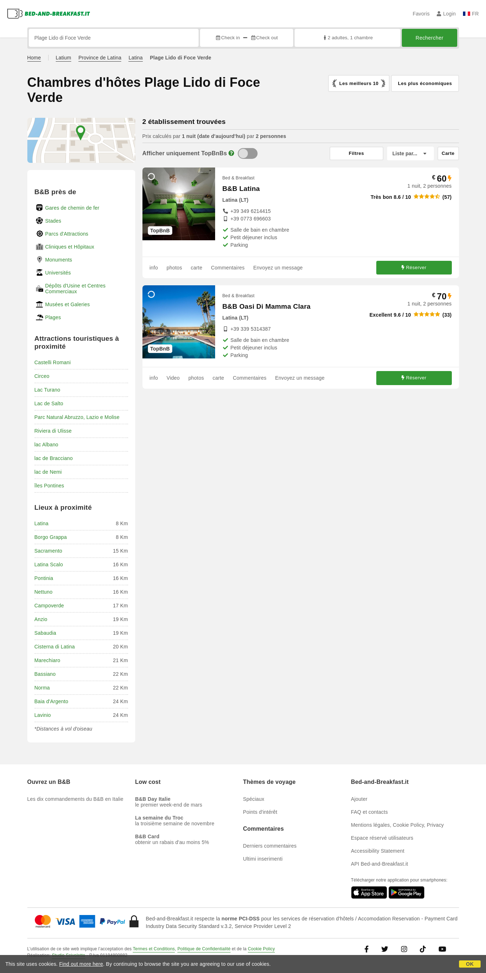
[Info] (231, 153)
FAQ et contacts (369, 812)
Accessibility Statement (378, 851)
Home (34, 58)
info (154, 268)
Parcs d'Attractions (66, 234)
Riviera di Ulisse (53, 431)
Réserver (414, 267)
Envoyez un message (278, 268)
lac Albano (47, 444)
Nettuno (44, 592)
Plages (53, 317)
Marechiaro (47, 660)
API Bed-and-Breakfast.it (379, 864)
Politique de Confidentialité (204, 948)
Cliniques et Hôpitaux (70, 247)
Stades (53, 221)
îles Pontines (49, 485)
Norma (42, 688)
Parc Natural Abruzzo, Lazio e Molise (77, 417)
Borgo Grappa (51, 537)
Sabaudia (45, 633)
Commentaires (228, 268)
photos (174, 268)
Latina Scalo (49, 564)
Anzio (41, 619)
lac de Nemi (48, 472)
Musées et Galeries (67, 304)
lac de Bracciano (54, 458)
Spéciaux (253, 799)
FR (471, 14)
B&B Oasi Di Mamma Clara (266, 306)
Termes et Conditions (154, 948)
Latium (63, 58)
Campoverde (49, 605)
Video (173, 378)
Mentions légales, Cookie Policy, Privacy (397, 825)
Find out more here (81, 964)
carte (196, 268)
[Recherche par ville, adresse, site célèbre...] (114, 38)
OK (469, 964)
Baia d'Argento (51, 701)
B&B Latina (241, 188)
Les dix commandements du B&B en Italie (75, 799)
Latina (135, 58)
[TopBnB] (248, 153)
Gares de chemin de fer (72, 208)
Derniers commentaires (270, 846)
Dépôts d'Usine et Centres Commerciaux (75, 288)
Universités (58, 273)
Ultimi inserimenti (263, 859)
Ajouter (359, 799)
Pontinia (44, 578)
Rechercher (429, 38)
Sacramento (48, 551)
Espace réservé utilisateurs (382, 838)
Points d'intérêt (260, 812)
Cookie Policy (261, 948)
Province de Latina (100, 58)
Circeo (42, 376)
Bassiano (45, 674)
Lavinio (43, 715)
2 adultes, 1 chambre (347, 37)
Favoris (421, 14)
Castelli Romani (53, 362)
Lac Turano (47, 390)
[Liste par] (410, 153)
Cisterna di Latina (55, 647)
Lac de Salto (49, 403)
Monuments (58, 260)
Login (446, 14)
